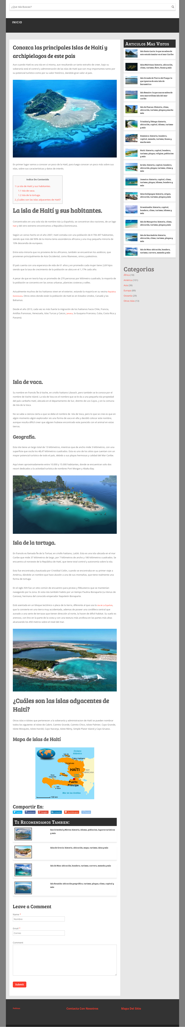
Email (16, 927)
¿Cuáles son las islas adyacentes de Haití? (38, 199)
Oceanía (128, 310)
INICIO (17, 22)
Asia (126, 299)
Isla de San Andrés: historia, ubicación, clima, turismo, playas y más (156, 251)
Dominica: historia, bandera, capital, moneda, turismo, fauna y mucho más (149, 145)
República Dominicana (24, 295)
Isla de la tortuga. (29, 195)
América (128, 294)
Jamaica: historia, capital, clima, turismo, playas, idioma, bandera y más (156, 193)
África (127, 289)
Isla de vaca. (26, 190)
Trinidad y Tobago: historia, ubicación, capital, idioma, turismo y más (148, 127)
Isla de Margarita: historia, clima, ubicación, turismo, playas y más (156, 236)
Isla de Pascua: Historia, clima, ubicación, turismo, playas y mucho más (156, 112)
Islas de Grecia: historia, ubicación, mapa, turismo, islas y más (79, 848)
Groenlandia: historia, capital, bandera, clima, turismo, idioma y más (155, 222)
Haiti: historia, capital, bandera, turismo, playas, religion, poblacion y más (156, 161)
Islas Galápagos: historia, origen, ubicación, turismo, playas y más (156, 208)
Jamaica (71, 312)
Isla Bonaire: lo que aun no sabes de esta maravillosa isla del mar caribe (156, 97)
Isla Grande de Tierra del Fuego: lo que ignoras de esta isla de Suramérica (155, 83)
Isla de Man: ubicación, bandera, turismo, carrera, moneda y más (78, 866)
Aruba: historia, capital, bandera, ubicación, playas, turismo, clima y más (147, 177)
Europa (127, 305)
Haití (15, 225)
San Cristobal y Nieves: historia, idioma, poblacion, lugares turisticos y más (78, 830)
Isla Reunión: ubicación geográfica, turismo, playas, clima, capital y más (81, 884)
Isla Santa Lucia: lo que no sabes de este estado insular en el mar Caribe (156, 54)
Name (17, 913)
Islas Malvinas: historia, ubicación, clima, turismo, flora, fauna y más (156, 68)
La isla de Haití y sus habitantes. (33, 186)
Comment (18, 941)
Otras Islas (129, 315)
